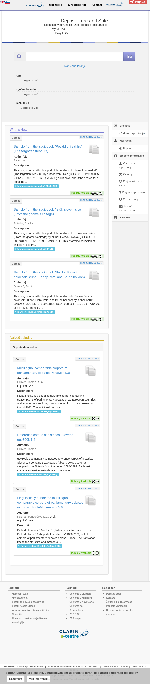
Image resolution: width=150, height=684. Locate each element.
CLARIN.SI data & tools (91, 137)
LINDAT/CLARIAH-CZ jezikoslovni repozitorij (101, 666)
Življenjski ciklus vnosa (119, 602)
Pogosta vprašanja (116, 606)
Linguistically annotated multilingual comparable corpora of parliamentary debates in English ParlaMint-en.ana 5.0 (50, 502)
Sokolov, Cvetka (23, 223)
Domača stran (113, 593)
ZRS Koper (75, 618)
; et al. (56, 384)
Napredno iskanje (75, 66)
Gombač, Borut (23, 286)
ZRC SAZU (75, 614)
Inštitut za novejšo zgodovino (28, 602)
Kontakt (110, 597)
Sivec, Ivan (20, 160)
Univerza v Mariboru (80, 597)
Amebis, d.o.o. (20, 597)
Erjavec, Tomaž (26, 382)
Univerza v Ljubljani (80, 593)
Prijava (137, 2)
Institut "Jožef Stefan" (24, 606)
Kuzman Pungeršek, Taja (32, 516)
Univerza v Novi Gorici (81, 602)
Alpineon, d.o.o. (20, 593)
